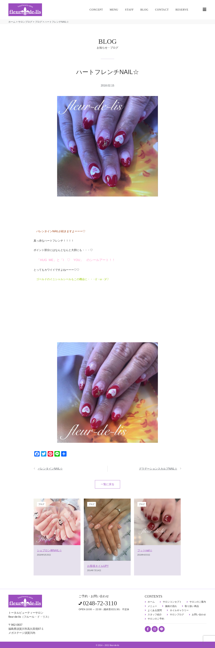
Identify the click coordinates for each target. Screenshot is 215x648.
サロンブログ (25, 21)
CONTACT (162, 9)
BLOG (144, 9)
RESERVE (182, 9)
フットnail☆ (144, 550)
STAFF (129, 9)
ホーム (11, 21)
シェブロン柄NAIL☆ (49, 550)
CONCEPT (96, 9)
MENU (114, 9)
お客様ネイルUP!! (98, 566)
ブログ (38, 21)
